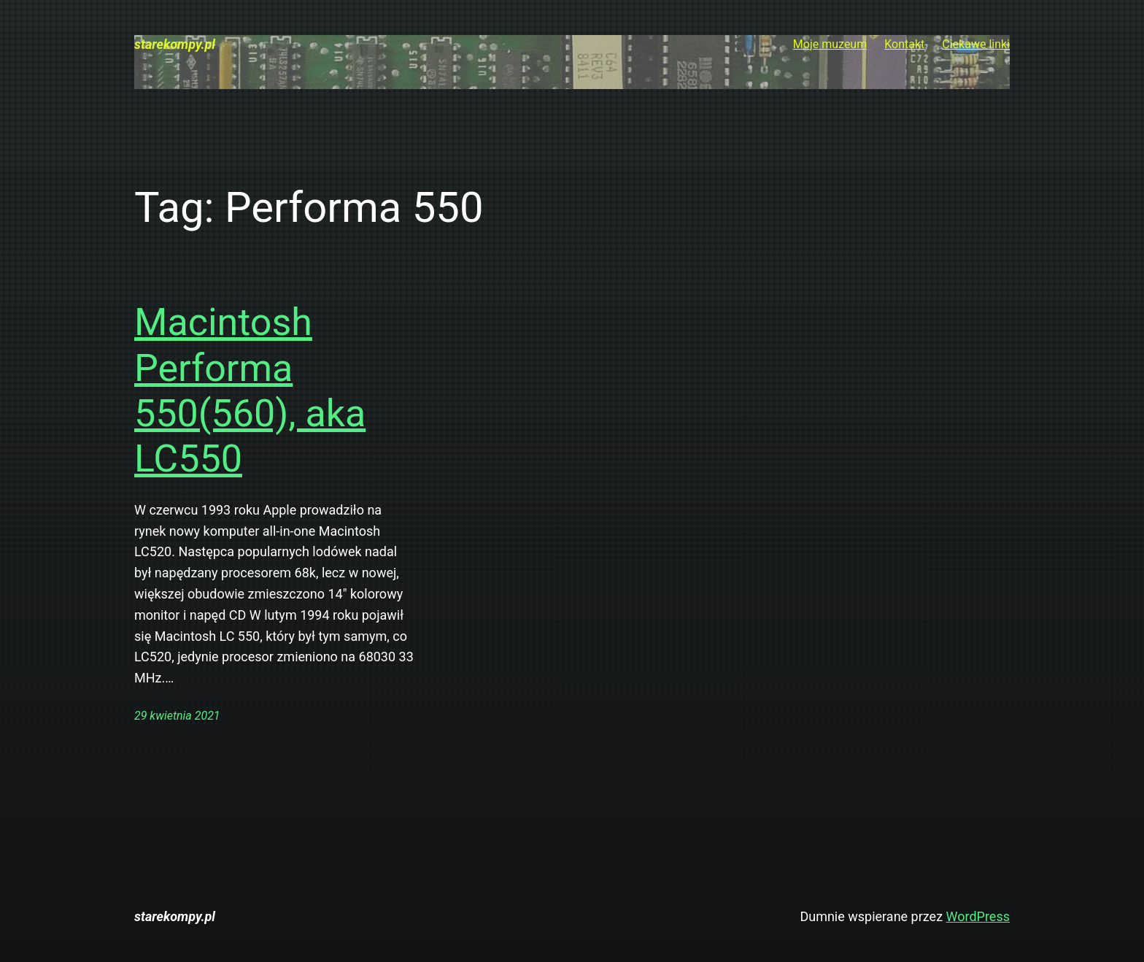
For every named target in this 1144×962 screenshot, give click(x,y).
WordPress (978, 916)
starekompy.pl (174, 44)
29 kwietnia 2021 (177, 716)
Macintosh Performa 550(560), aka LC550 (250, 390)
